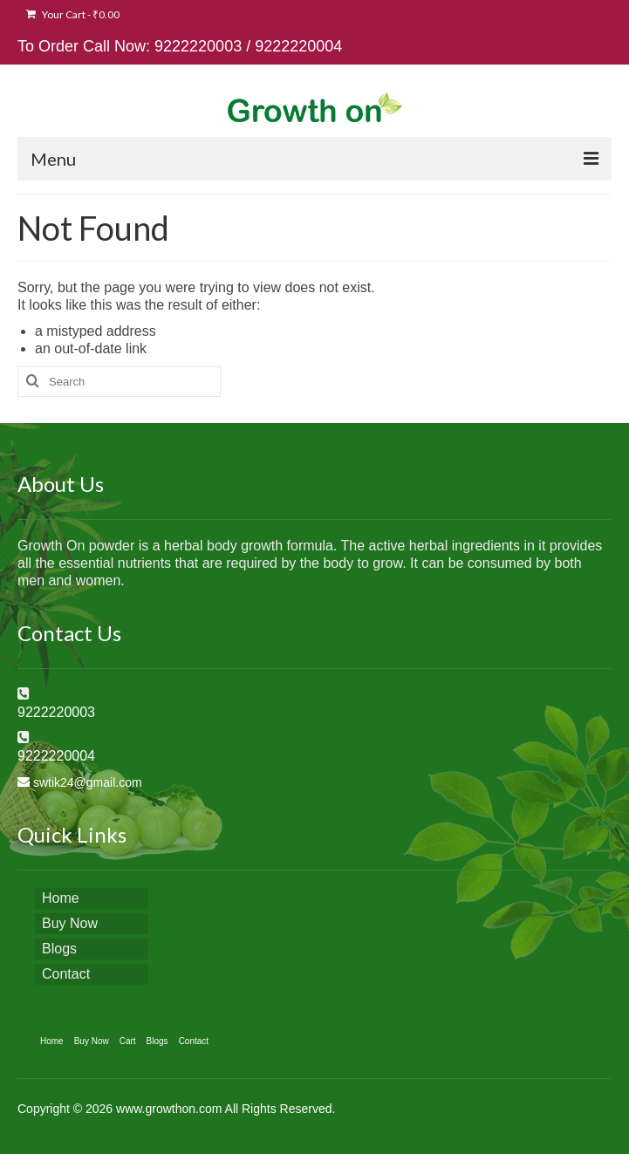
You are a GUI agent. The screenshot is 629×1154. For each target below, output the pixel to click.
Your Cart (73, 14)
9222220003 (198, 46)
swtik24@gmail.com (87, 782)
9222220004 (298, 46)
